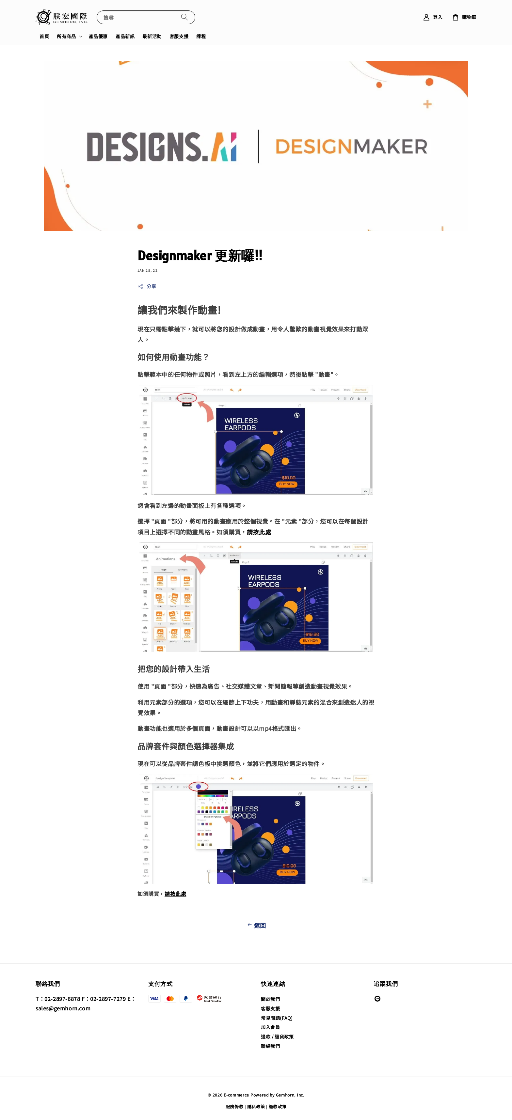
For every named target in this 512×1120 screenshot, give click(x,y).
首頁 (44, 36)
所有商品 (66, 36)
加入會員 (270, 1027)
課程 (201, 36)
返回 (256, 925)
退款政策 (278, 1106)
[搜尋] (184, 17)
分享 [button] (146, 286)
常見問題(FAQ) (277, 1018)
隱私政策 (256, 1106)
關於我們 (270, 999)
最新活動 (151, 36)
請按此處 (259, 532)
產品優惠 (98, 36)
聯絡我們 (270, 1046)
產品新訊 (125, 36)
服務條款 (235, 1106)
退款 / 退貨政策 (277, 1036)
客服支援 (178, 36)
